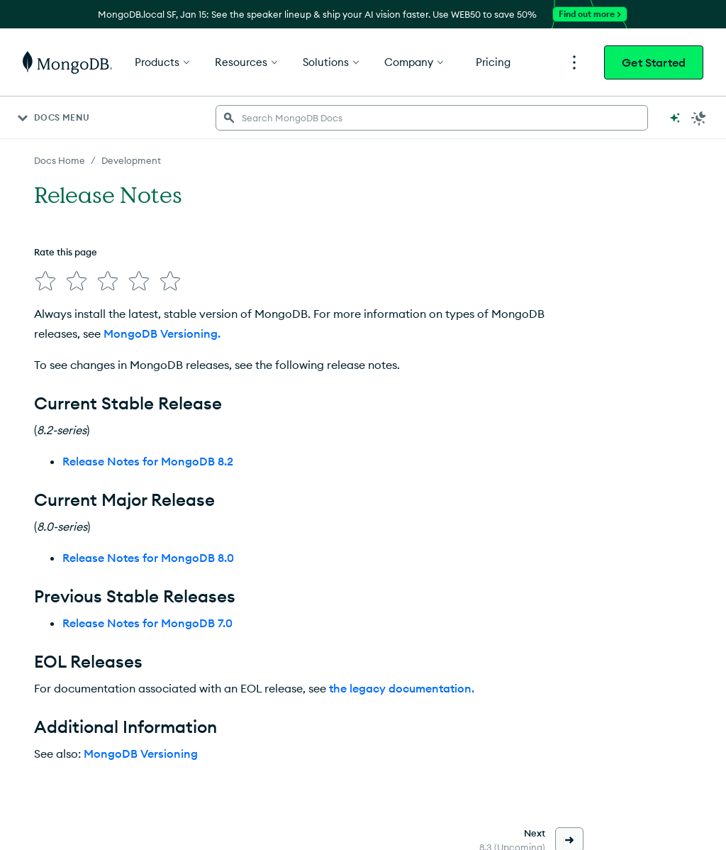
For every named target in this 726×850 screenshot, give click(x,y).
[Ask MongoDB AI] (675, 118)
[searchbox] (432, 118)
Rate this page (65, 252)
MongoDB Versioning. (162, 333)
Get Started (654, 62)
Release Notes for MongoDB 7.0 (147, 623)
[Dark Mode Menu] (699, 118)
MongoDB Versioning (141, 753)
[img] (45, 281)
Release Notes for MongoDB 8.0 (148, 558)
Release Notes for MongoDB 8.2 (147, 461)
